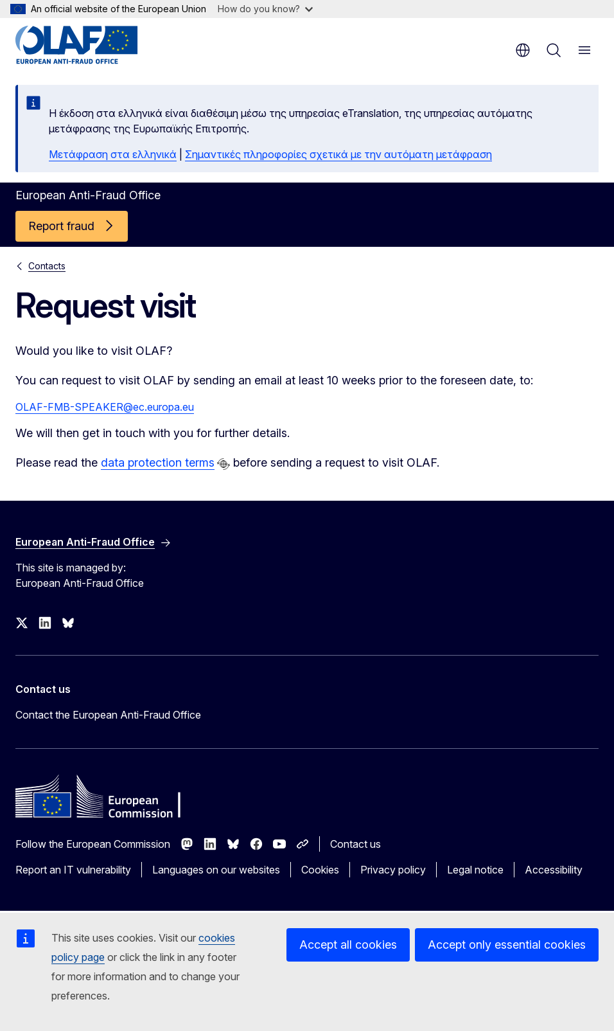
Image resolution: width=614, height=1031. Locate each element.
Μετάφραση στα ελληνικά (113, 154)
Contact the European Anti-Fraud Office (108, 714)
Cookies (320, 869)
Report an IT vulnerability (73, 869)
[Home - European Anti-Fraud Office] (92, 45)
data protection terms (158, 462)
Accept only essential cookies (507, 944)
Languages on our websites (216, 869)
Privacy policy (393, 869)
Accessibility (554, 869)
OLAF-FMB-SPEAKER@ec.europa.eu (104, 406)
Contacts (47, 265)
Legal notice (475, 869)
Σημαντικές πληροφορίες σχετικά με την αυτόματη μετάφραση (338, 154)
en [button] (523, 50)
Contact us (355, 844)
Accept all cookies (348, 944)
